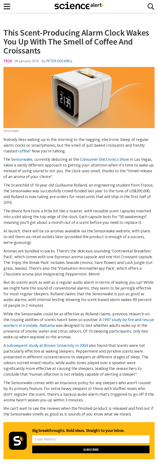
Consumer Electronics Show (104, 159)
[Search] (151, 6)
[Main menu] (7, 6)
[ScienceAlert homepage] (79, 6)
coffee (23, 150)
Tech (7, 60)
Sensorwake (21, 159)
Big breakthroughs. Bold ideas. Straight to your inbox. (78, 430)
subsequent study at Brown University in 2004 (47, 345)
